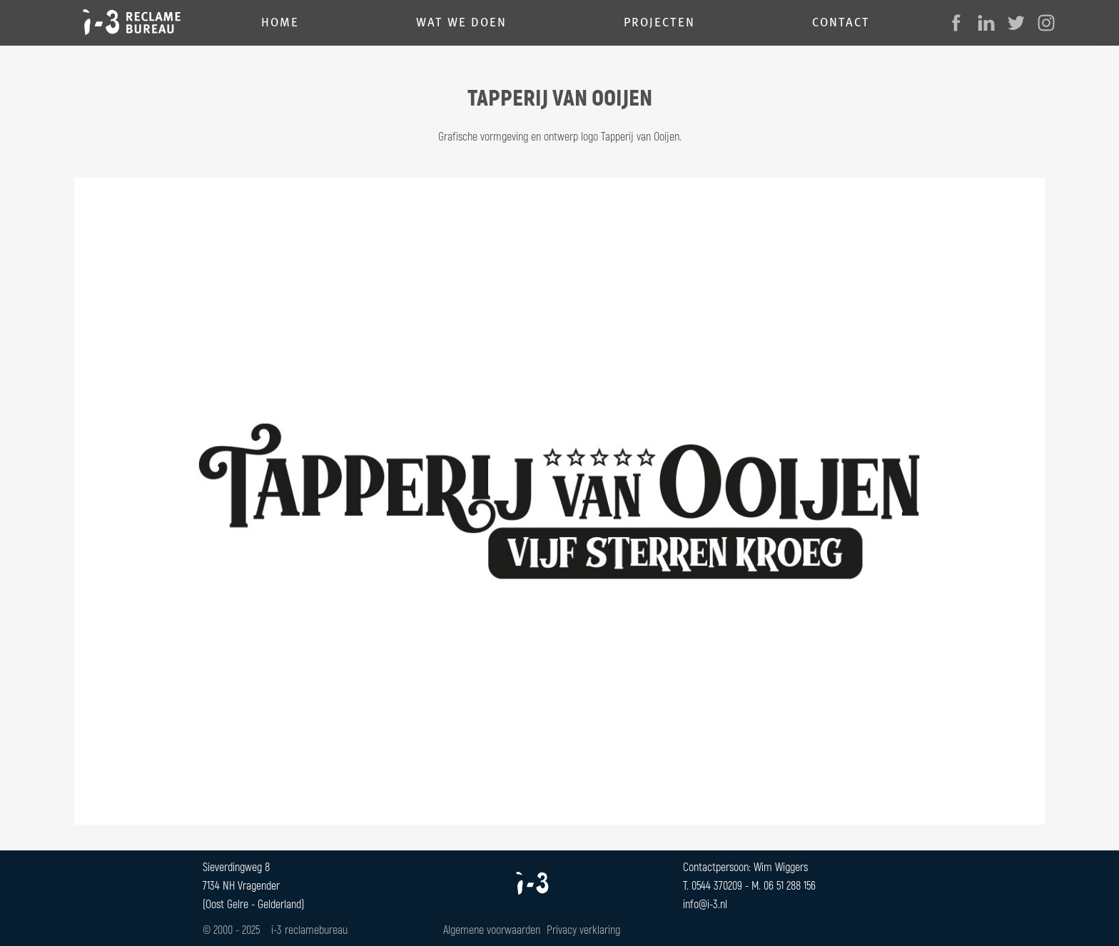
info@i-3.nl (705, 903)
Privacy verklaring (583, 929)
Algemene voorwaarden (491, 929)
